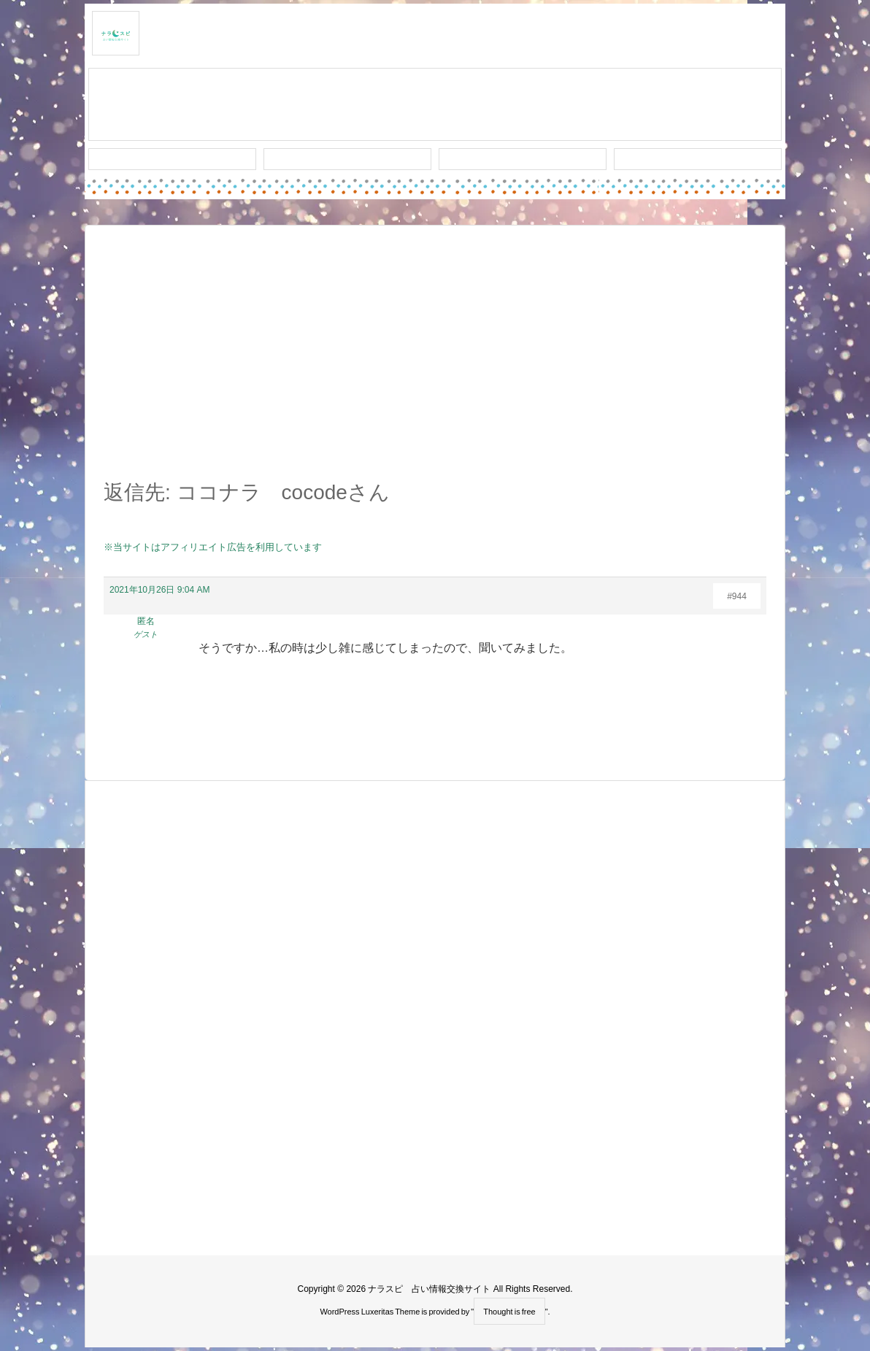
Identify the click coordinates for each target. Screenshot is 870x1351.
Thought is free (509, 1311)
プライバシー (698, 159)
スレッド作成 (435, 105)
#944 (737, 596)
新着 (172, 159)
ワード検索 (348, 159)
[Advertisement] (435, 360)
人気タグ (523, 159)
